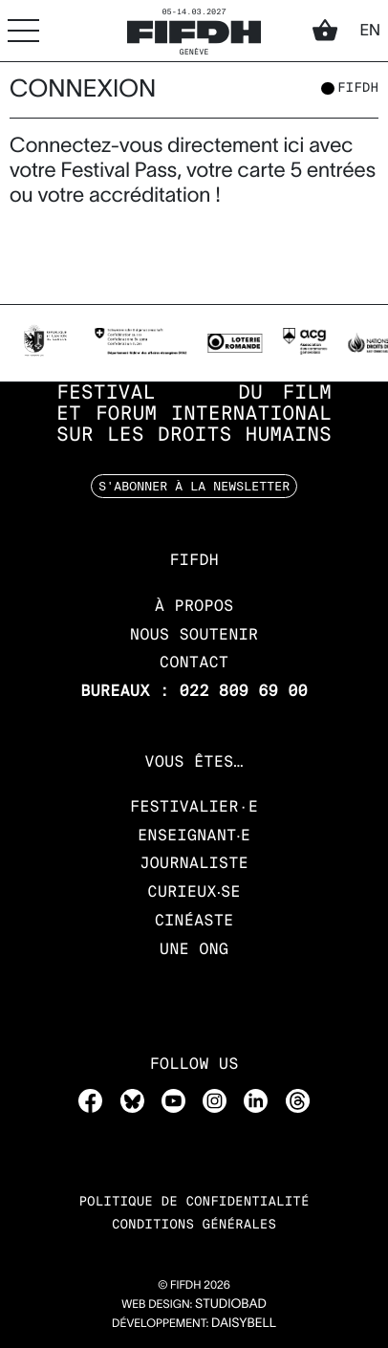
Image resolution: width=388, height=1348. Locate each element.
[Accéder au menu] (23, 30)
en (369, 30)
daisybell (243, 1322)
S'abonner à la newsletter (194, 485)
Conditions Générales (194, 1225)
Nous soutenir (194, 634)
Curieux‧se (194, 891)
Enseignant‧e (193, 835)
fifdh (357, 89)
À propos (194, 606)
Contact (194, 662)
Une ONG (194, 949)
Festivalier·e (194, 806)
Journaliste (194, 863)
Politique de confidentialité (193, 1202)
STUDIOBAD (231, 1303)
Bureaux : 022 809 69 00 (194, 691)
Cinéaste (194, 920)
